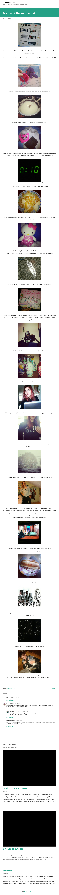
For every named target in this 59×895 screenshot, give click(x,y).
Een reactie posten (11, 886)
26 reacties (9, 804)
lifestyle (13, 688)
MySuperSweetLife (10, 720)
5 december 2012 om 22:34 (15, 703)
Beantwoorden (10, 700)
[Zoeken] (50, 2)
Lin (7, 697)
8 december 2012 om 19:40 (20, 720)
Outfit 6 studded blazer (15, 788)
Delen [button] (53, 688)
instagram (8, 688)
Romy (7, 703)
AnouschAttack (9, 2)
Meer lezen (53, 804)
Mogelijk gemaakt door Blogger (29, 891)
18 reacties (9, 863)
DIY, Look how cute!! (13, 848)
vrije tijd (7, 870)
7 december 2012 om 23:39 (22, 711)
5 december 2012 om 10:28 (14, 697)
